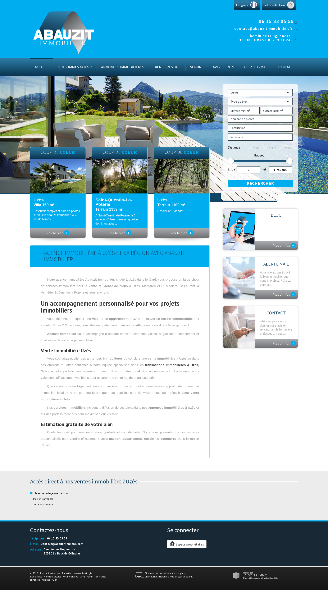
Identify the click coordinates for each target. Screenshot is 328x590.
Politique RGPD (49, 579)
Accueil (41, 67)
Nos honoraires (70, 576)
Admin (90, 576)
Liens (82, 576)
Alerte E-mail (255, 67)
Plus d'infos (284, 245)
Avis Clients (223, 67)
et (264, 169)
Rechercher (260, 183)
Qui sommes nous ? (75, 67)
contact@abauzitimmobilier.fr (263, 28)
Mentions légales (52, 576)
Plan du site (36, 576)
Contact (285, 67)
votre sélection (274, 5)
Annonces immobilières (122, 67)
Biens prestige (167, 67)
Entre (232, 169)
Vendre (196, 67)
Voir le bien (58, 233)
